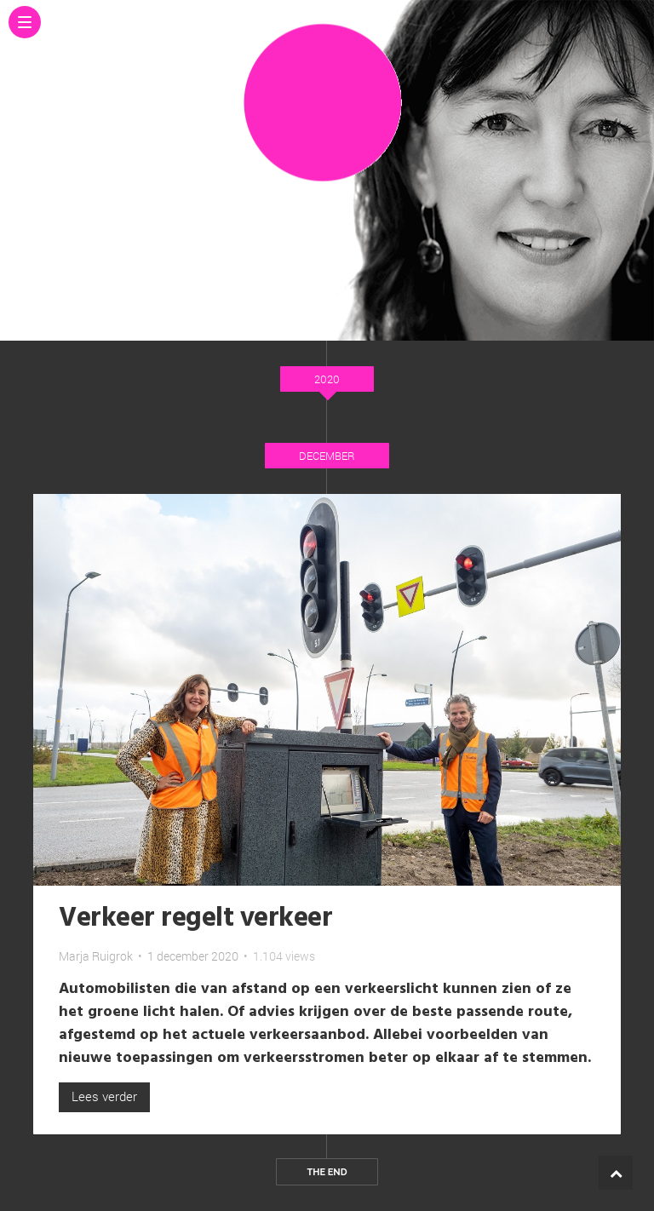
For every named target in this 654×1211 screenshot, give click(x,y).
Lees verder (104, 1096)
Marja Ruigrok (96, 956)
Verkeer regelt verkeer (195, 918)
